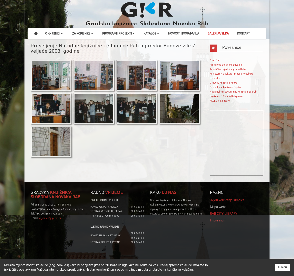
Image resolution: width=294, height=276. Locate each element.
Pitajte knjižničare (220, 100)
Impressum (218, 220)
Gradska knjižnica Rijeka (223, 82)
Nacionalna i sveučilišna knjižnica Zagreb (233, 91)
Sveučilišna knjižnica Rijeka (225, 87)
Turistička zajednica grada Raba (228, 69)
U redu (282, 267)
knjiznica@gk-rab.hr (50, 218)
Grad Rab (215, 60)
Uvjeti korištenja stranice (227, 200)
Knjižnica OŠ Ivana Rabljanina (226, 96)
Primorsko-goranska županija (226, 64)
